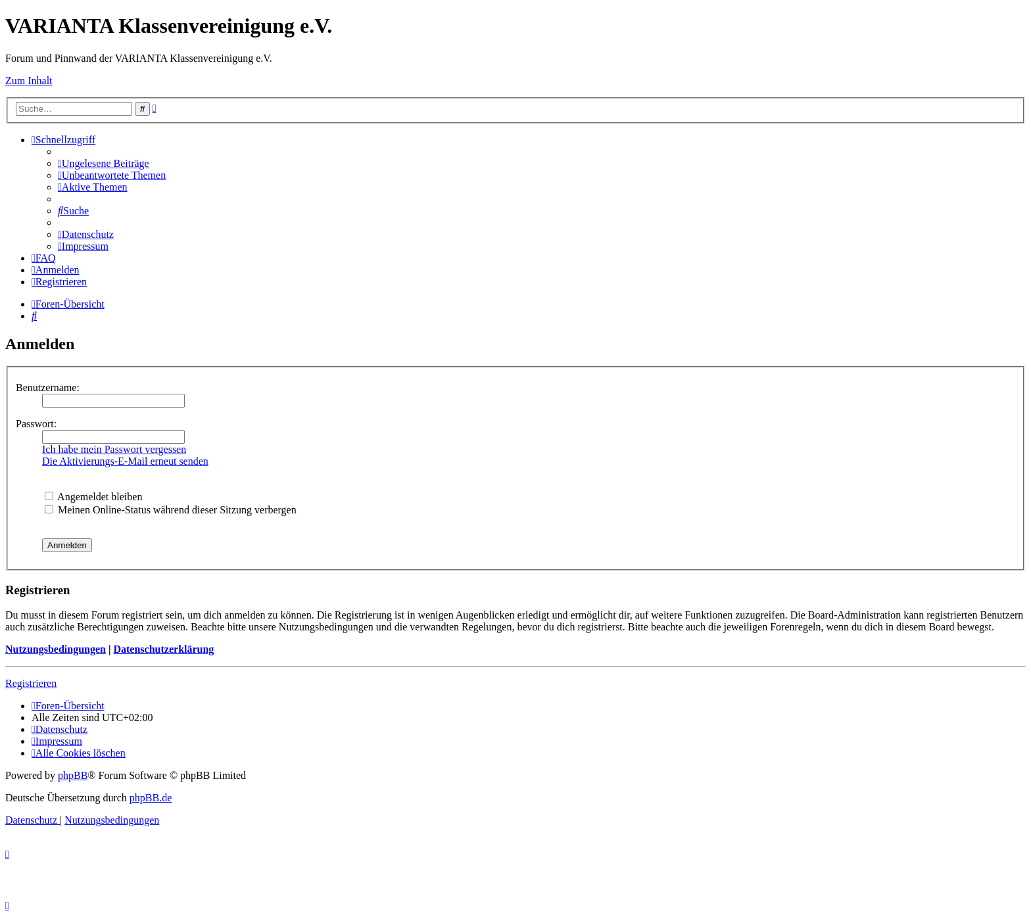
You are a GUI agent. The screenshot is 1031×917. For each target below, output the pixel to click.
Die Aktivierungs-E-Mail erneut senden (125, 461)
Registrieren (31, 683)
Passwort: (36, 423)
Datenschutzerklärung (163, 649)
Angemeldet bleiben (93, 496)
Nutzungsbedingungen (55, 649)
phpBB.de (151, 797)
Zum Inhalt (29, 80)
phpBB (72, 775)
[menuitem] (103, 163)
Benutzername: (48, 387)
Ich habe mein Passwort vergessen (114, 449)
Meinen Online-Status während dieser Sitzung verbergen (171, 509)
